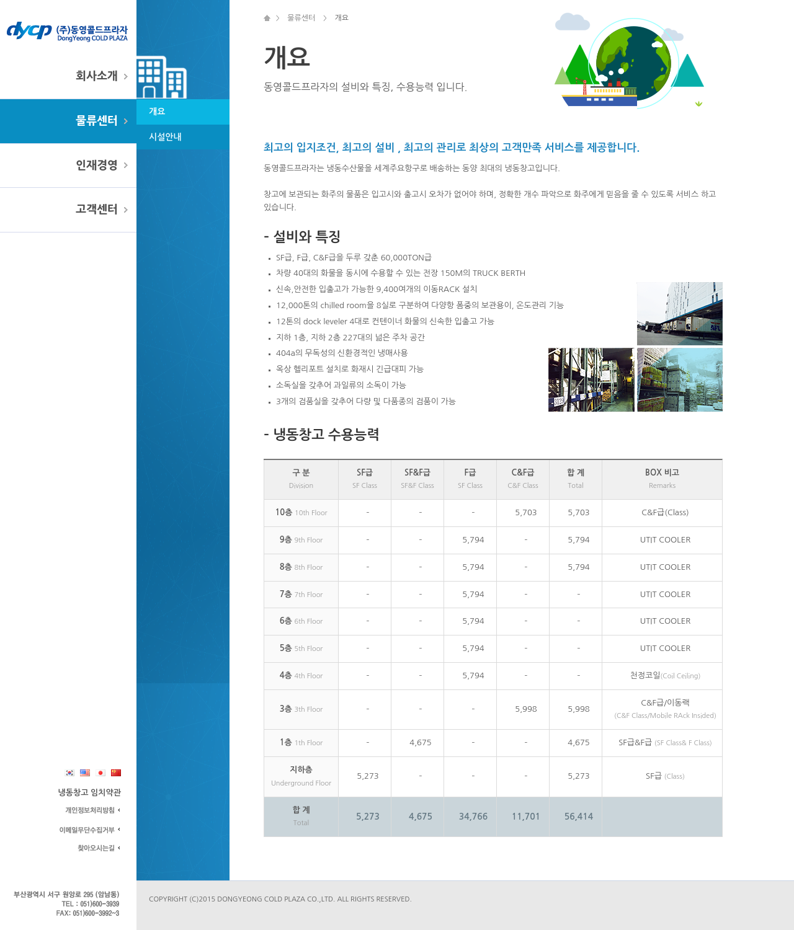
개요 (157, 111)
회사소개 (97, 76)
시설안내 (165, 137)
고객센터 (97, 209)
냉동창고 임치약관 (89, 793)
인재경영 (97, 165)
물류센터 (97, 120)
